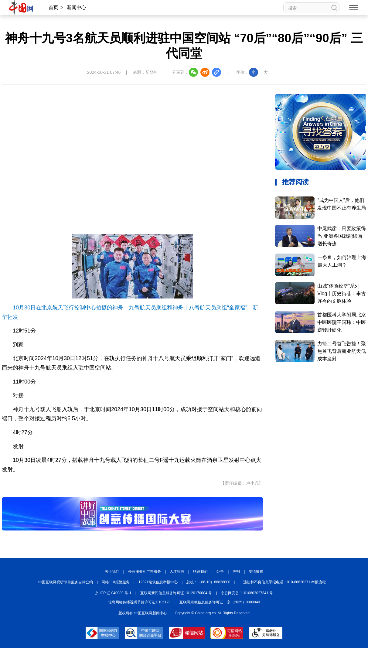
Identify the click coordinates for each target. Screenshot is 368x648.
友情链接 (256, 571)
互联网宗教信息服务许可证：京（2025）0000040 (219, 602)
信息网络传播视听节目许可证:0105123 (139, 602)
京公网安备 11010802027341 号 (247, 593)
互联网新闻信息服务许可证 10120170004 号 (176, 593)
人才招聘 (177, 571)
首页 (53, 7)
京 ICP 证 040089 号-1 (113, 593)
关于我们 (112, 571)
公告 (220, 571)
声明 (236, 571)
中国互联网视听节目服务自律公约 (65, 582)
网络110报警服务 (116, 582)
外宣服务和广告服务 (144, 571)
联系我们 (200, 571)
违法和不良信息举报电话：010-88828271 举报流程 (284, 582)
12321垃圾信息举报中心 (158, 582)
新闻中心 (76, 7)
